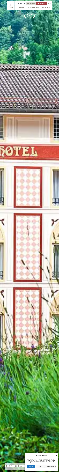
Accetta (31, 466)
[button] (56, 455)
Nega (40, 466)
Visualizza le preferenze (51, 466)
